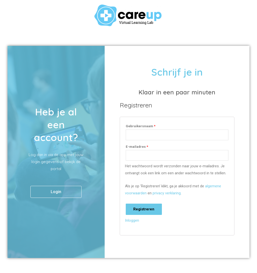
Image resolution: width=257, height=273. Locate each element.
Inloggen (132, 220)
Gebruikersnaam (140, 126)
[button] (56, 192)
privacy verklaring (167, 193)
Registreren (143, 209)
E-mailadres (137, 147)
